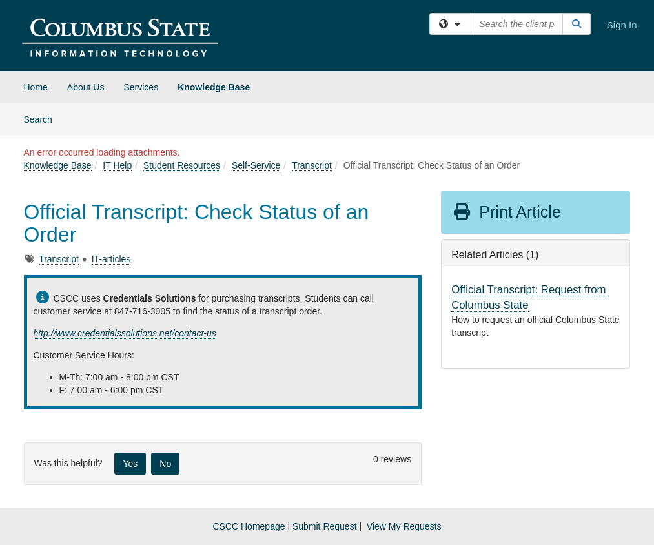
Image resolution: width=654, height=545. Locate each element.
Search (43, 118)
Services (140, 87)
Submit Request (324, 526)
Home (36, 87)
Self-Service (256, 165)
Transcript (312, 165)
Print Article (506, 212)
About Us (86, 87)
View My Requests (404, 526)
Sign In (622, 24)
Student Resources (181, 165)
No (165, 463)
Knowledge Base (214, 87)
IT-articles (111, 259)
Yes (130, 463)
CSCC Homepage (248, 526)
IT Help (117, 165)
